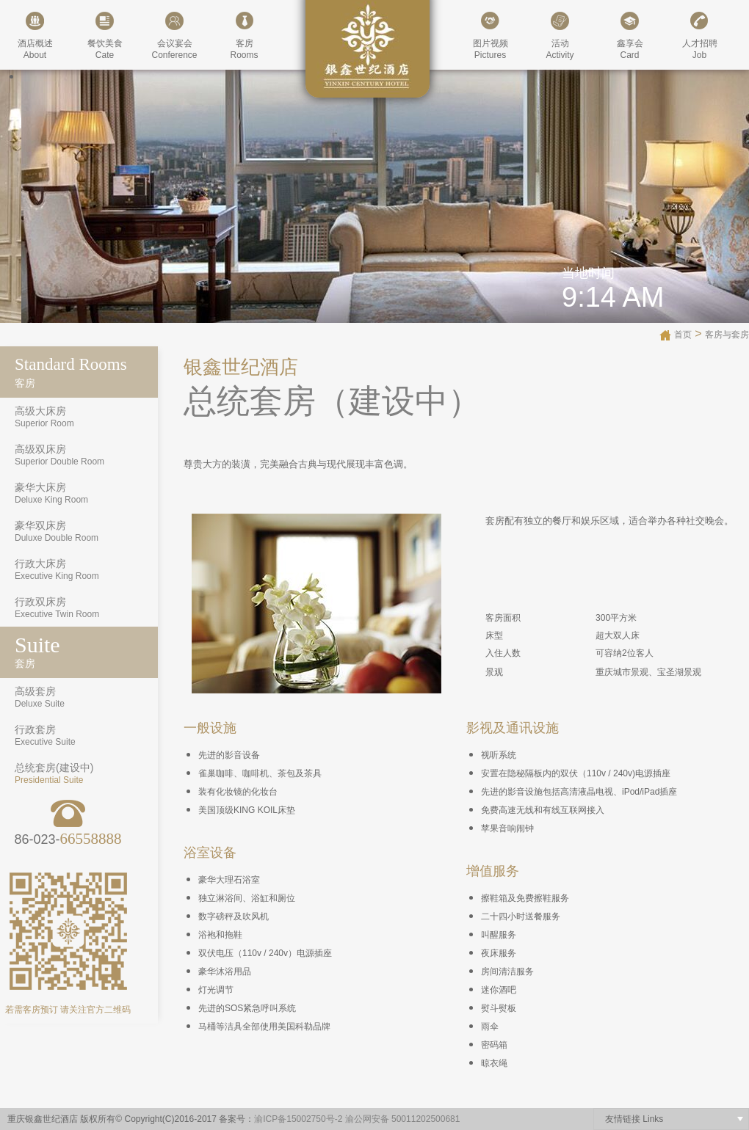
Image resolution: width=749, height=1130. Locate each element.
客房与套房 (727, 334)
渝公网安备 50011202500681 (402, 1119)
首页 (683, 334)
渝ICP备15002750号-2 (298, 1119)
